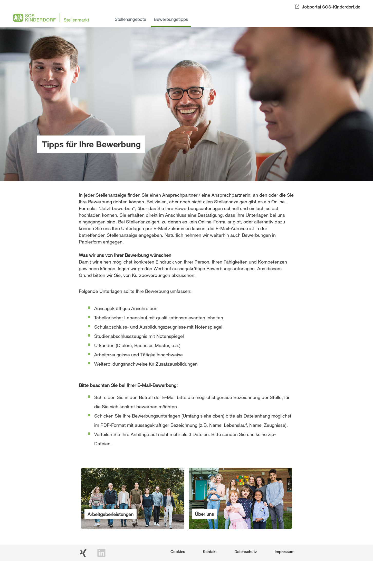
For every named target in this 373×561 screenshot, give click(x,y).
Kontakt (210, 551)
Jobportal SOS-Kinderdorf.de (331, 7)
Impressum (284, 551)
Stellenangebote (130, 19)
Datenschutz (245, 551)
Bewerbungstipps (171, 19)
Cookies (177, 551)
